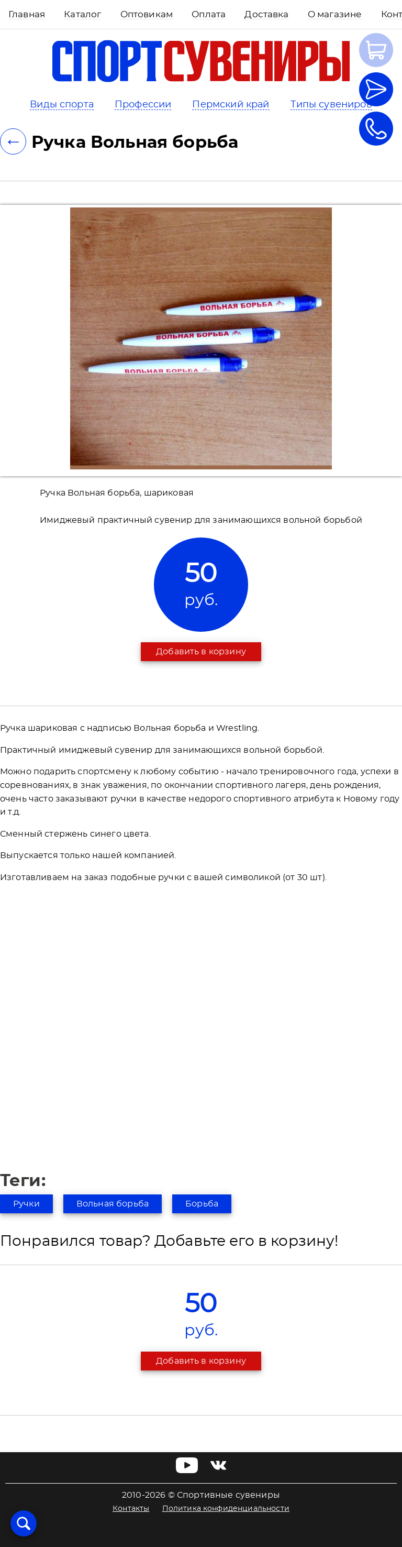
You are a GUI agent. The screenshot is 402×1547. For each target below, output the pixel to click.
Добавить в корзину (201, 652)
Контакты (131, 1508)
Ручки (26, 1204)
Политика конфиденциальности (225, 1508)
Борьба (201, 1204)
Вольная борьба (112, 1204)
